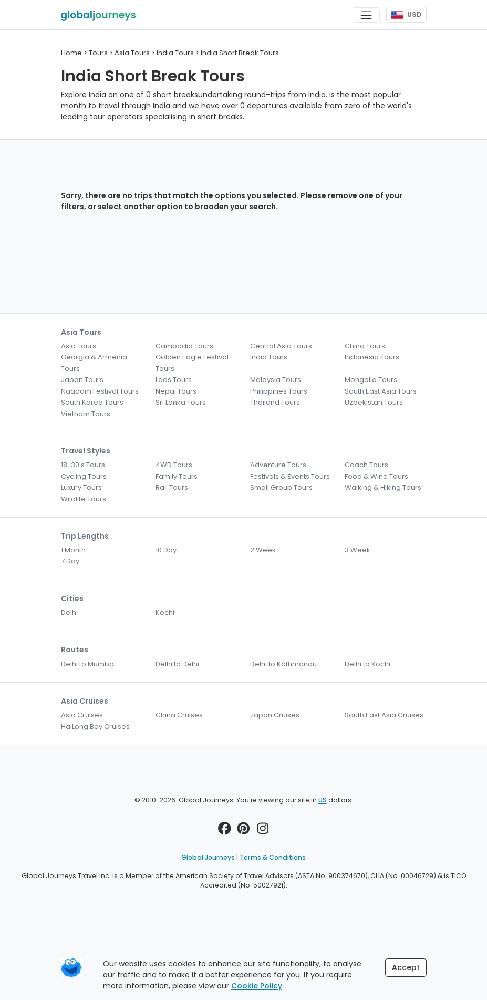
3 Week (357, 550)
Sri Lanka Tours (181, 402)
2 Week (263, 550)
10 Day (166, 550)
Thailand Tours (275, 402)
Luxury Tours (81, 487)
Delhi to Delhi (177, 664)
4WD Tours (174, 465)
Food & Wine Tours (376, 476)
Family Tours (177, 476)
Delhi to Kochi (367, 664)
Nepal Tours (176, 391)
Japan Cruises (274, 715)
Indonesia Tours (372, 357)
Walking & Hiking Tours (383, 487)
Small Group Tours (281, 487)
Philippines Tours (278, 391)
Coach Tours (366, 465)
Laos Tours (174, 380)
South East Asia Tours (381, 391)
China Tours (365, 346)
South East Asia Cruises (384, 715)
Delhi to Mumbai (88, 664)
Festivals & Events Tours (290, 476)
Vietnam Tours (85, 414)
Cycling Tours (84, 476)
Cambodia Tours (184, 346)
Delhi (69, 612)
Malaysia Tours (275, 380)
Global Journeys (208, 857)
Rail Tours (172, 487)
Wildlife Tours (83, 499)
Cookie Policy (256, 986)
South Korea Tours (92, 402)
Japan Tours (82, 380)
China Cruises (179, 715)
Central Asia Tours (281, 346)
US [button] (322, 800)
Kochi (165, 612)
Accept (406, 967)
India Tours (268, 357)
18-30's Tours (83, 465)
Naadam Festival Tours (100, 391)
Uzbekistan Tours (374, 402)
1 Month (73, 550)
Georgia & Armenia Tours (94, 362)
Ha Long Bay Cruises (95, 726)
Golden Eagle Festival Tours (192, 362)
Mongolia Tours (371, 380)
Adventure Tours (278, 465)
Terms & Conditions (273, 857)
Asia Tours (78, 346)
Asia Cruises (82, 715)
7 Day (70, 561)
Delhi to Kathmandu (283, 664)
